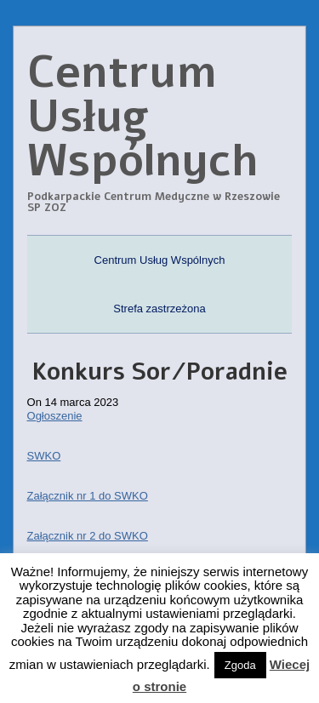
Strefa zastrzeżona (159, 308)
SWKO (44, 455)
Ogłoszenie (55, 415)
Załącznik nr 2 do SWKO (87, 535)
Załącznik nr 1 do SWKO (87, 495)
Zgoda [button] (240, 665)
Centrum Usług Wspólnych (159, 260)
